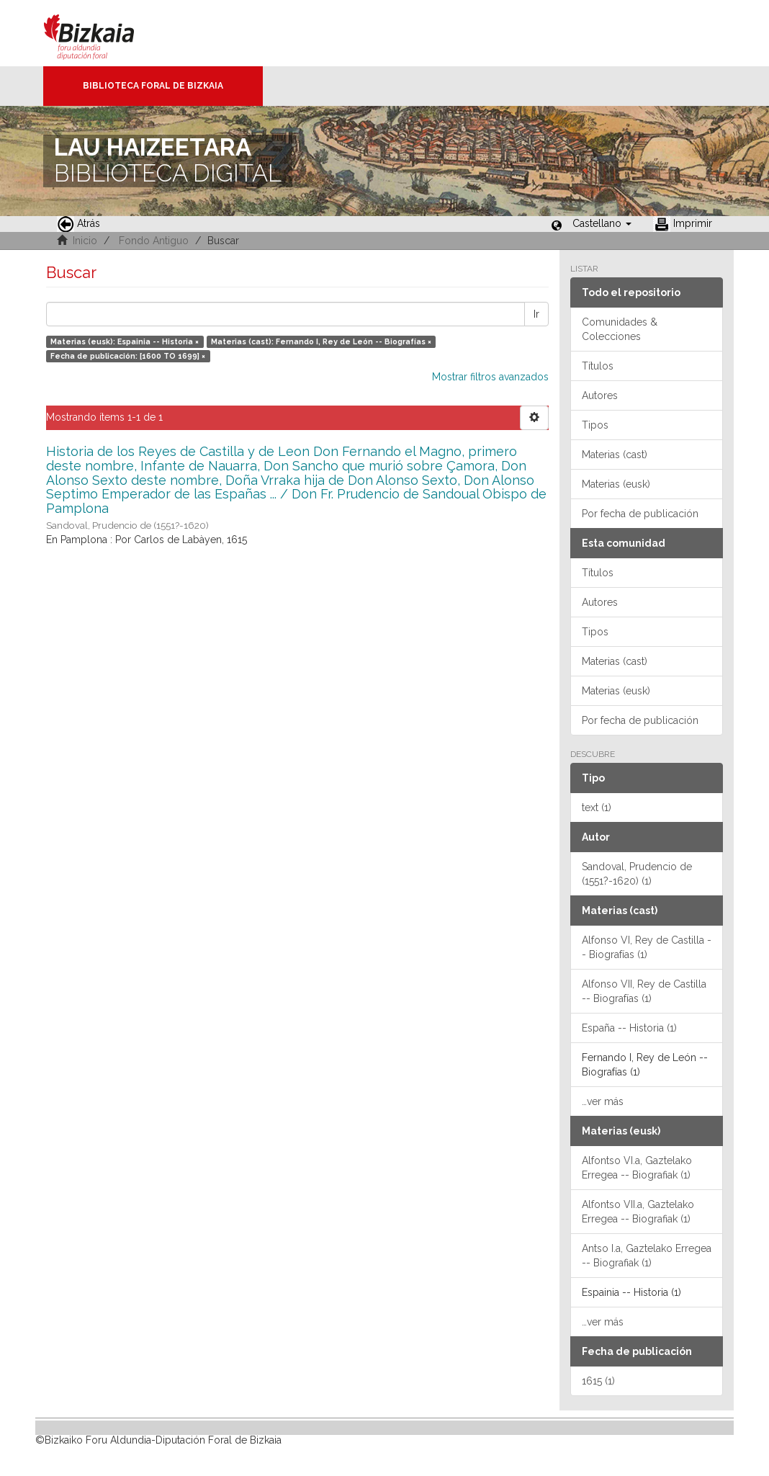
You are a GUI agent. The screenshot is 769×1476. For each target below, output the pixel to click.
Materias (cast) (614, 454)
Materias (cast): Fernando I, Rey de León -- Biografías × (321, 341)
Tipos (595, 425)
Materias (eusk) (616, 484)
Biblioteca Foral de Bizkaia (153, 86)
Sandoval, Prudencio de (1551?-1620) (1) (637, 874)
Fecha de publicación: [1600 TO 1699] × (127, 356)
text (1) (596, 807)
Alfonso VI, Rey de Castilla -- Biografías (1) (646, 947)
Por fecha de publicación (640, 513)
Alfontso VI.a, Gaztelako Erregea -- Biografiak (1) (637, 1168)
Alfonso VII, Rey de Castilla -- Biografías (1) (644, 991)
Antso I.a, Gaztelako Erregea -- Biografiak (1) (646, 1256)
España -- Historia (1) (629, 1028)
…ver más (603, 1101)
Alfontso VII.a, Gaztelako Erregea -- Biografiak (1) (638, 1212)
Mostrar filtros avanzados (490, 377)
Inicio (85, 240)
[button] (602, 223)
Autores (600, 395)
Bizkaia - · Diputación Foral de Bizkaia (104, 33)
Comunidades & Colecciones (619, 329)
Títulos (597, 366)
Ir (536, 314)
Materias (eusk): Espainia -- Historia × (124, 341)
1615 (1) (598, 1381)
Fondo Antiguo (154, 240)
